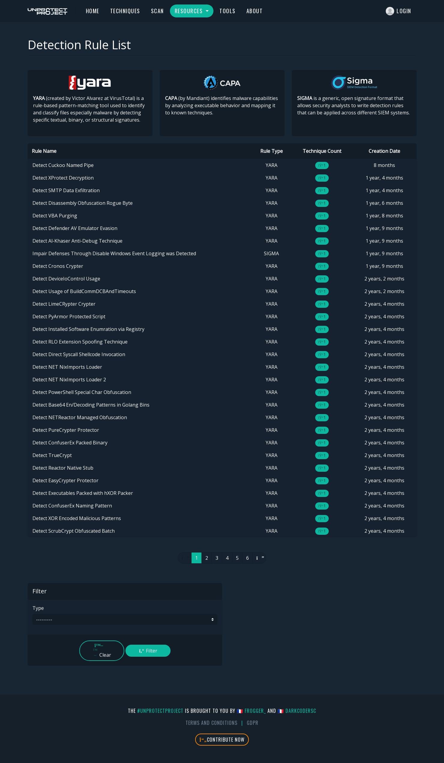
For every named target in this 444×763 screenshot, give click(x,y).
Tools (227, 11)
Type (38, 608)
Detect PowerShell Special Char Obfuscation (81, 392)
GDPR (252, 722)
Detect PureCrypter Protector (65, 430)
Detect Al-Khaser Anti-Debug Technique (77, 241)
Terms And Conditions (211, 722)
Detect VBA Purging (54, 215)
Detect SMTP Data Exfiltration (66, 190)
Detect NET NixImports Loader (67, 367)
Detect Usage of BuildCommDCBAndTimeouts (84, 291)
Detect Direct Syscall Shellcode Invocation (78, 354)
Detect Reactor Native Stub (62, 468)
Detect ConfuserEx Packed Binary (69, 442)
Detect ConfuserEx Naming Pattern (72, 505)
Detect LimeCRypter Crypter (63, 304)
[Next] (259, 558)
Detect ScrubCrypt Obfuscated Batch (73, 531)
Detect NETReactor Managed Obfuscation (79, 417)
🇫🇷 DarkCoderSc (297, 710)
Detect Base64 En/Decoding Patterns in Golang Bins (91, 404)
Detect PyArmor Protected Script (68, 316)
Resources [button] (189, 11)
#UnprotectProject (160, 710)
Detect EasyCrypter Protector (65, 480)
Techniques (125, 11)
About (254, 11)
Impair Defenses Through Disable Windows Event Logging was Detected (114, 253)
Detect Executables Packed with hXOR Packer (82, 493)
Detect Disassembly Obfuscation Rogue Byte (82, 203)
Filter (148, 650)
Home (92, 11)
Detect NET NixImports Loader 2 (69, 379)
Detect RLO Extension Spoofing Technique (80, 341)
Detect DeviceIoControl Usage (66, 278)
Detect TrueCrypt (52, 455)
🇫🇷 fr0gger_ (251, 710)
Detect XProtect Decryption (63, 177)
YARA (271, 165)
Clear (101, 650)
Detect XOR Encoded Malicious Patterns (76, 518)
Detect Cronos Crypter (57, 266)
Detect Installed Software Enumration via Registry (88, 329)
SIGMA (271, 253)
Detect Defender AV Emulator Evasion (74, 228)
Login (398, 11)
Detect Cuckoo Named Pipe (63, 165)
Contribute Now (222, 739)
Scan (157, 11)
